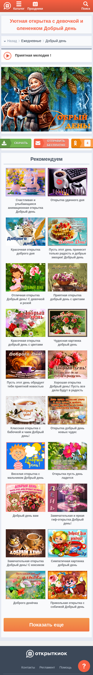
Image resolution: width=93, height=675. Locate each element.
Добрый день (55, 41)
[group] (46, 55)
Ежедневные (31, 41)
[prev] (6, 99)
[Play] (7, 56)
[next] (87, 99)
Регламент (47, 667)
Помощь (65, 667)
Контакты (28, 667)
